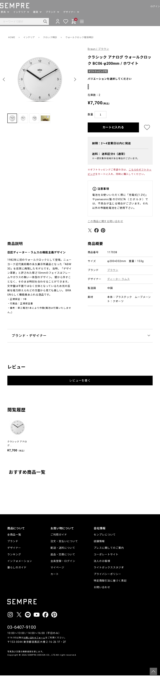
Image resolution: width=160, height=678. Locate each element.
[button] (4, 79)
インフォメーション (19, 563)
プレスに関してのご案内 (109, 550)
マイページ (57, 569)
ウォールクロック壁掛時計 (86, 37)
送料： (109, 156)
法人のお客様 (102, 563)
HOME (12, 37)
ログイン (148, 6)
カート (55, 576)
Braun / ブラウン (98, 48)
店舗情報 (99, 543)
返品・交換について (63, 556)
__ (8, 664)
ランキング (14, 556)
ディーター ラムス (118, 281)
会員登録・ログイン (63, 563)
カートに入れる (113, 129)
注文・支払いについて (64, 543)
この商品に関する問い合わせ (105, 223)
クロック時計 (54, 37)
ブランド (12, 543)
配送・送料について (63, 550)
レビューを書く (80, 383)
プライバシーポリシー (107, 576)
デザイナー (14, 550)
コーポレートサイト (106, 556)
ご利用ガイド (59, 537)
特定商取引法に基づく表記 (110, 583)
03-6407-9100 (21, 629)
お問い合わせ (102, 589)
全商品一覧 (14, 537)
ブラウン (112, 272)
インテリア (31, 37)
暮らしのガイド (17, 569)
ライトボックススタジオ (109, 569)
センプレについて (105, 537)
